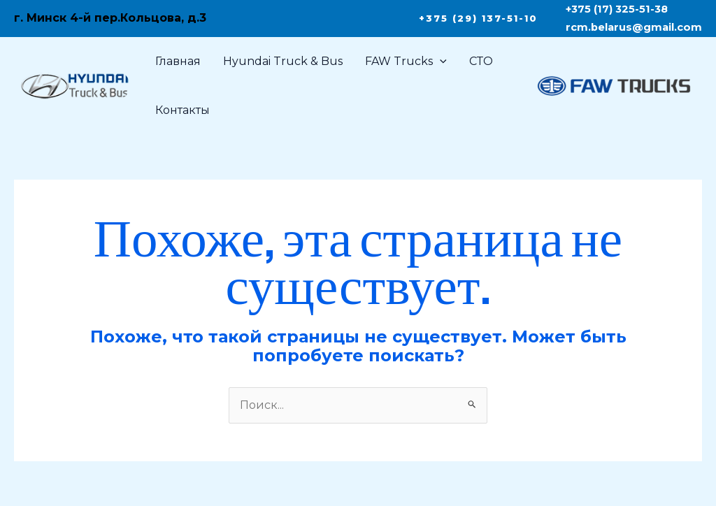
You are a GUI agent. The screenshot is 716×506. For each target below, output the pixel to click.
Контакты (182, 110)
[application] (440, 61)
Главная (178, 61)
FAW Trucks (406, 61)
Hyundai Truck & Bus (283, 61)
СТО (481, 61)
